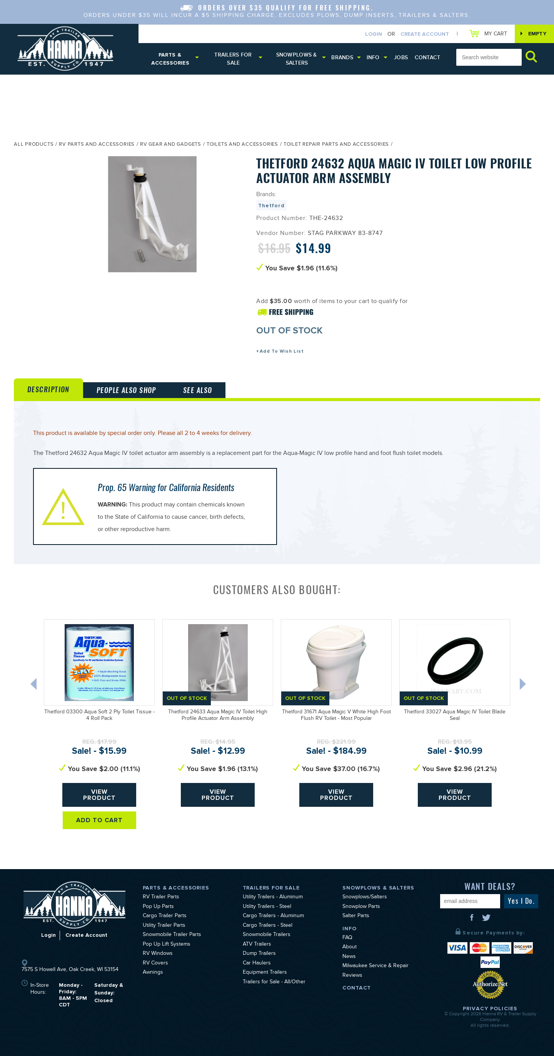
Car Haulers (257, 963)
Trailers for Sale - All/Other (274, 982)
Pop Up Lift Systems (166, 944)
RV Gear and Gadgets (170, 145)
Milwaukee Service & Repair (375, 966)
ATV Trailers (257, 944)
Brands (342, 57)
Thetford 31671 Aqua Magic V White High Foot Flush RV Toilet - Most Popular (336, 716)
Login (373, 34)
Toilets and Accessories (242, 145)
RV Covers (155, 963)
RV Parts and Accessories (97, 145)
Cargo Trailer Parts (165, 916)
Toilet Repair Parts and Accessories (336, 145)
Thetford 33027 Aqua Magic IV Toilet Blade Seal (455, 716)
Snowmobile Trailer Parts (172, 935)
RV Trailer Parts (161, 897)
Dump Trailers (259, 954)
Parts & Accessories (170, 59)
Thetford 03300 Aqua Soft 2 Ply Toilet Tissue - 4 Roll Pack (99, 716)
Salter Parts (355, 916)
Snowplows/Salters (364, 897)
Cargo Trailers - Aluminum (273, 916)
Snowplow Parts (361, 907)
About (349, 947)
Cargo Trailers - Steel (267, 926)
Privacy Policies (490, 1008)
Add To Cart (99, 820)
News (349, 957)
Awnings (153, 972)
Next (523, 685)
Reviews (352, 976)
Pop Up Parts (158, 907)
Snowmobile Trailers (266, 935)
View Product (99, 795)
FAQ (347, 938)
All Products (33, 145)
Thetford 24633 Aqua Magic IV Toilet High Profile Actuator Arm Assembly (217, 716)
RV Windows (158, 954)
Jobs (401, 57)
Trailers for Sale (233, 59)
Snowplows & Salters (296, 59)
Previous (34, 685)
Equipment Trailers (265, 972)
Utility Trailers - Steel (267, 907)
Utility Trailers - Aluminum (273, 897)
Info (373, 57)
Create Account (424, 34)
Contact (428, 57)
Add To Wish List (282, 351)
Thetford (271, 205)
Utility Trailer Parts (164, 926)
